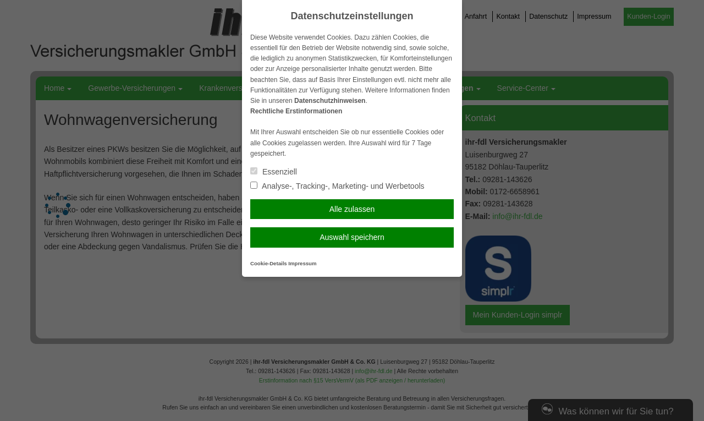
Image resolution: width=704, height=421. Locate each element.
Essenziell (273, 171)
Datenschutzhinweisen (329, 101)
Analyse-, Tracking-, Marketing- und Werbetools (337, 186)
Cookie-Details (268, 263)
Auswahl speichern (352, 237)
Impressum (302, 263)
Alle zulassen (352, 209)
